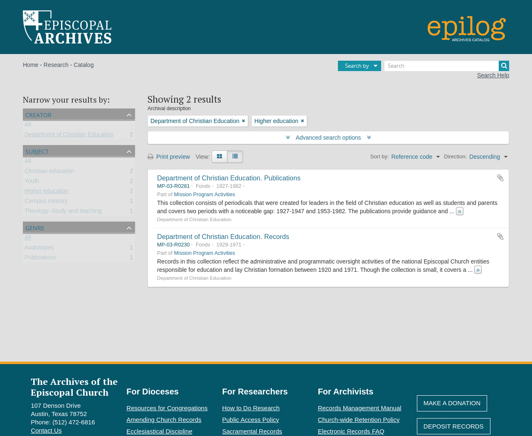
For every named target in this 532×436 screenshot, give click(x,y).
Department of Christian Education (69, 136)
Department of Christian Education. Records (223, 236)
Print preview (169, 156)
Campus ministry (46, 202)
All (28, 126)
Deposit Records (454, 426)
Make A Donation (452, 402)
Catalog (84, 65)
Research (56, 65)
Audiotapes (39, 249)
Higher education (47, 192)
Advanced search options (328, 137)
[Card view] (219, 156)
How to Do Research (251, 407)
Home (30, 65)
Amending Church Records (163, 419)
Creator (38, 114)
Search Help (493, 75)
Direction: (455, 156)
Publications (40, 259)
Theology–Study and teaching (63, 212)
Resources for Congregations (166, 407)
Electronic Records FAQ (351, 431)
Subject (37, 150)
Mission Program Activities (204, 194)
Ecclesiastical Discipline (159, 431)
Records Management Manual (359, 407)
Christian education (49, 172)
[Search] (446, 66)
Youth (32, 182)
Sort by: (379, 156)
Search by (357, 65)
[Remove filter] (243, 121)
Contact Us (46, 430)
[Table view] (235, 156)
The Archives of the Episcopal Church (74, 386)
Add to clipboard (500, 178)
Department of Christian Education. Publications (228, 178)
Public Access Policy (250, 419)
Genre (34, 227)
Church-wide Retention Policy (359, 419)
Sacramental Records (252, 431)
